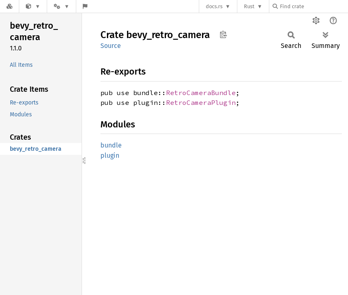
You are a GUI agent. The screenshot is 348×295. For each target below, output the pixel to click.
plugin (109, 155)
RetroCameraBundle (201, 92)
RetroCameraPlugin (201, 102)
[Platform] (61, 6)
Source (110, 46)
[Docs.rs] (9, 6)
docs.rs (214, 6)
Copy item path (223, 34)
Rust (249, 6)
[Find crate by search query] (313, 6)
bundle (111, 145)
